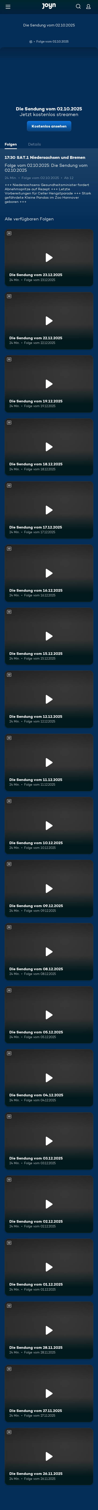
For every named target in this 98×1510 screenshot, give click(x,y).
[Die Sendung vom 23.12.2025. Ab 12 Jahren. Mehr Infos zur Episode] (49, 258)
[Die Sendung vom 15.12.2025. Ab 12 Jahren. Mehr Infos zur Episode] (49, 636)
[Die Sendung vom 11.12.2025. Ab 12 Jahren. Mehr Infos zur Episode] (49, 762)
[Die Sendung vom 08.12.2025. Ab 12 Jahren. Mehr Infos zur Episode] (49, 952)
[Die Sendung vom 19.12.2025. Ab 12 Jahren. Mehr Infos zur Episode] (49, 384)
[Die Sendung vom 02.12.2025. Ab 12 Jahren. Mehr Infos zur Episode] (49, 1204)
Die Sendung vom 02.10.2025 (49, 25)
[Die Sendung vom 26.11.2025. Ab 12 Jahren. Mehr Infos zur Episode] (49, 1456)
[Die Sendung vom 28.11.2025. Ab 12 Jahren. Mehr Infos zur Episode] (49, 1330)
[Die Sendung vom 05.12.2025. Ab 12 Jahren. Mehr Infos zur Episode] (49, 1015)
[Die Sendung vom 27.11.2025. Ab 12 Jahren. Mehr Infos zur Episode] (49, 1393)
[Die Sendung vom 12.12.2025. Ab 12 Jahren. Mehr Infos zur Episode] (49, 699)
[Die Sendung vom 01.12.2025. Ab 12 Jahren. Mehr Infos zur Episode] (49, 1267)
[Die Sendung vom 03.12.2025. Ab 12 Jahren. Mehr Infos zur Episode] (49, 1141)
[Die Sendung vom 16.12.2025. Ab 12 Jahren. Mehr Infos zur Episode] (49, 573)
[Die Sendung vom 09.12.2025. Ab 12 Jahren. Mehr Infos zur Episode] (49, 888)
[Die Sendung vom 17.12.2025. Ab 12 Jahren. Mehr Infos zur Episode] (49, 510)
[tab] (12, 145)
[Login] (88, 6)
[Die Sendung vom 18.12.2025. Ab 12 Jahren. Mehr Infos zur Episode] (49, 447)
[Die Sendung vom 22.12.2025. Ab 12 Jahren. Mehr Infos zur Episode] (49, 321)
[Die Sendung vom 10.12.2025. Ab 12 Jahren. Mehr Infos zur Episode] (49, 825)
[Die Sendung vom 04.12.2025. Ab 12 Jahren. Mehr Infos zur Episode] (49, 1078)
